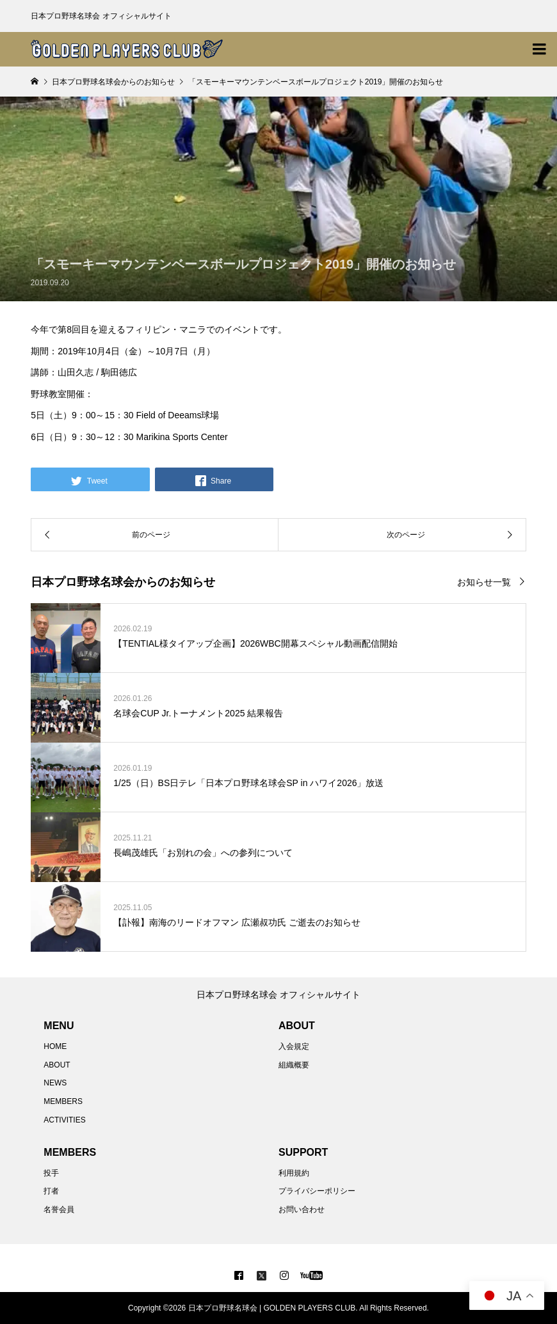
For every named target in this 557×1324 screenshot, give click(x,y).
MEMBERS (63, 1101)
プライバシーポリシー (316, 1190)
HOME (55, 1046)
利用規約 (293, 1173)
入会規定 (293, 1046)
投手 (51, 1173)
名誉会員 (59, 1209)
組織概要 (293, 1064)
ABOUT (57, 1064)
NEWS (55, 1082)
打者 (51, 1190)
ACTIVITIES (64, 1119)
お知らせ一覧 (484, 582)
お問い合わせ (301, 1209)
